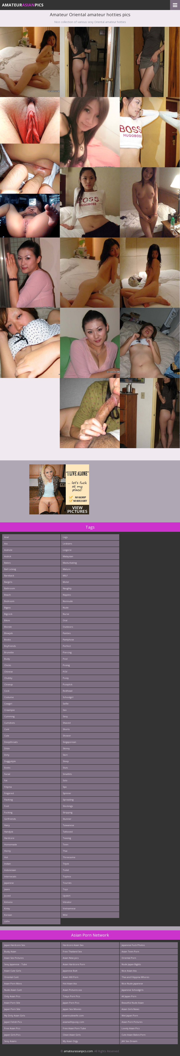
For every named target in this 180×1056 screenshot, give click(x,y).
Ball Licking (10, 569)
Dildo (7, 748)
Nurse (66, 613)
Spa (65, 786)
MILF (65, 575)
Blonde (8, 626)
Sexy (65, 716)
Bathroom (9, 588)
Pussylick (67, 684)
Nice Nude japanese (132, 983)
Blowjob (8, 633)
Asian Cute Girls (12, 970)
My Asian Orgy (70, 1041)
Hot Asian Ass (70, 983)
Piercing (67, 652)
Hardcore (9, 838)
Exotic (7, 767)
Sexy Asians (10, 1041)
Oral (65, 620)
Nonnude (68, 601)
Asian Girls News (130, 1009)
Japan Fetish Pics (13, 1021)
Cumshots (9, 722)
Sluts (65, 767)
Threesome (69, 857)
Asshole (8, 549)
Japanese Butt (70, 970)
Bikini (7, 620)
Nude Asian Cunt (13, 989)
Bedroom (9, 601)
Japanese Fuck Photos (133, 945)
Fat (5, 780)
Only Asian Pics (12, 996)
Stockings (68, 806)
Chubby (8, 677)
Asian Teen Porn (130, 951)
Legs (65, 537)
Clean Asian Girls (72, 1034)
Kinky (7, 908)
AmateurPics (22, 5)
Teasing (67, 838)
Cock (6, 690)
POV (65, 671)
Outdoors (68, 626)
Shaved (67, 722)
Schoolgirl (68, 697)
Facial (7, 773)
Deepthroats (11, 741)
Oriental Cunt (11, 977)
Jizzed (7, 895)
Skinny (66, 748)
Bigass (7, 607)
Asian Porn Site (12, 1002)
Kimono (8, 902)
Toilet (66, 870)
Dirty (6, 754)
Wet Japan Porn (130, 1015)
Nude (66, 607)
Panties (67, 633)
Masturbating (70, 562)
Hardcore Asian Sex (73, 945)
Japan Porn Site (12, 1009)
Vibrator (67, 902)
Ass (6, 543)
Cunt (6, 729)
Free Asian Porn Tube (74, 1028)
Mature (67, 569)
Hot (6, 857)
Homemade (10, 844)
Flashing (8, 799)
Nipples (67, 594)
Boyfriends (10, 645)
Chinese (8, 671)
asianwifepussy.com (73, 1021)
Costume (9, 697)
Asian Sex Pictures (14, 957)
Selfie (66, 703)
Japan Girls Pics (12, 1034)
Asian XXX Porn (70, 977)
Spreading (68, 799)
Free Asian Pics (12, 1028)
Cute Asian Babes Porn (134, 1034)
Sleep (66, 761)
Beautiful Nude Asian (133, 1002)
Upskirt (66, 895)
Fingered (9, 793)
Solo (65, 780)
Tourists (67, 882)
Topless (67, 876)
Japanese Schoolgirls (132, 989)
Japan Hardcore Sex (14, 945)
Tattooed (68, 831)
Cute (6, 735)
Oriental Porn (129, 957)
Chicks (7, 665)
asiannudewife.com (73, 1015)
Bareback (9, 575)
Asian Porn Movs (13, 983)
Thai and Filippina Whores (135, 977)
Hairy (7, 825)
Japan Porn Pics (71, 1002)
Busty (7, 658)
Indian (7, 863)
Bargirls (8, 581)
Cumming (9, 716)
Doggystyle (10, 761)
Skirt (65, 754)
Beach (7, 594)
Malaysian (68, 556)
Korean (8, 914)
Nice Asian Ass (129, 970)
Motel (66, 581)
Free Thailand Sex (72, 951)
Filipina (8, 786)
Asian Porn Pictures (132, 1021)
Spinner (67, 793)
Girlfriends (10, 818)
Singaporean (69, 741)
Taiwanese (68, 825)
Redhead (67, 690)
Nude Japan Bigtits (131, 964)
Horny (7, 850)
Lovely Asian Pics (131, 1028)
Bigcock (8, 613)
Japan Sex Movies (72, 1009)
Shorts (66, 729)
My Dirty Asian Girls (14, 1015)
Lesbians (67, 543)
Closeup (8, 684)
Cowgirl (8, 703)
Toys (65, 889)
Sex (65, 709)
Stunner (67, 818)
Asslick (7, 556)
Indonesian (10, 870)
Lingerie (67, 549)
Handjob (8, 831)
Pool (65, 658)
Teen (65, 844)
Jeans (7, 889)
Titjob (66, 863)
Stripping (67, 812)
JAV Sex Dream (129, 1041)
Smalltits (67, 773)
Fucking (8, 812)
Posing (66, 665)
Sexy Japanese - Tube (15, 964)
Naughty (67, 588)
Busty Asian (10, 951)
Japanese (9, 882)
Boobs (7, 639)
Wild (65, 914)
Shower (67, 735)
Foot (6, 806)
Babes (7, 562)
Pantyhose (68, 639)
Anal (6, 537)
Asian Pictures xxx (72, 989)
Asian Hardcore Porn (74, 964)
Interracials (10, 876)
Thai (65, 850)
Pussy (66, 677)
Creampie (9, 709)
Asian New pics (71, 957)
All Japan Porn (129, 996)
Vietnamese (69, 908)
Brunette (9, 652)
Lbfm (7, 921)
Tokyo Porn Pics (71, 996)
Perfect (67, 645)
